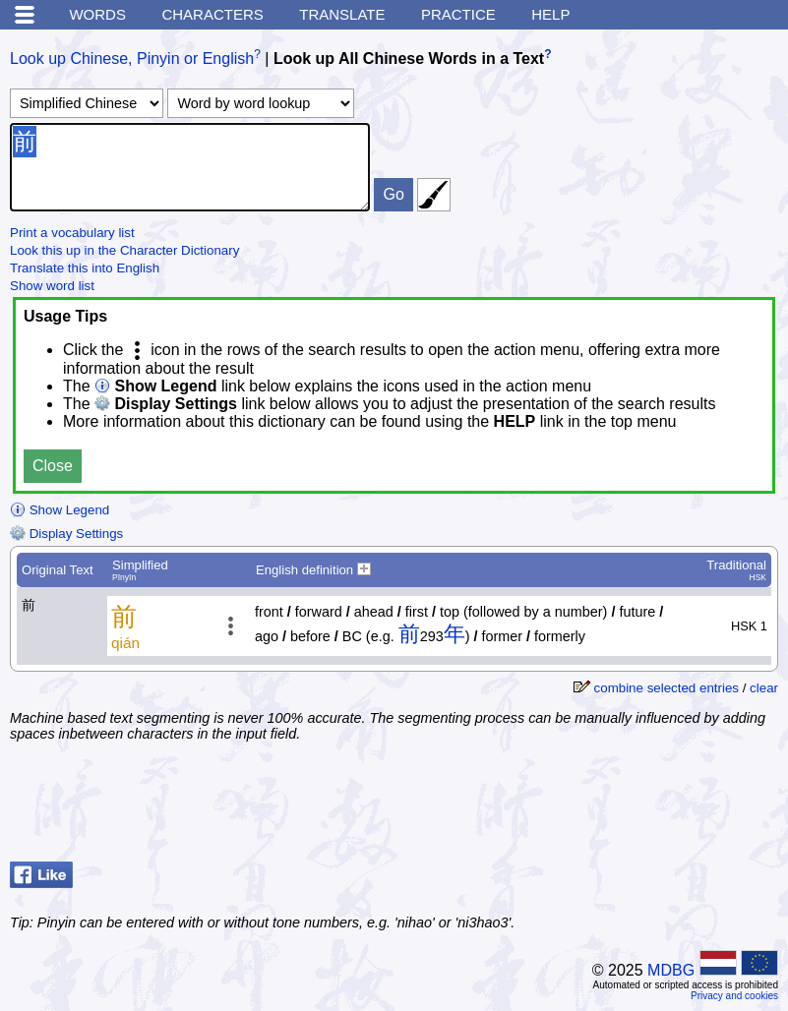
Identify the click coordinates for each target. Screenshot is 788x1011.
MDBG (671, 970)
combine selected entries (666, 688)
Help (550, 14)
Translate (342, 14)
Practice (458, 14)
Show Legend (59, 510)
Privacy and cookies (734, 995)
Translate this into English (84, 268)
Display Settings (66, 533)
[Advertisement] (620, 804)
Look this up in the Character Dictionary (124, 250)
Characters (212, 14)
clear (764, 688)
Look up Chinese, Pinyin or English (132, 58)
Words (97, 14)
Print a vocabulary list (72, 232)
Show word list (52, 285)
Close (52, 465)
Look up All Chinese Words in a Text (408, 58)
